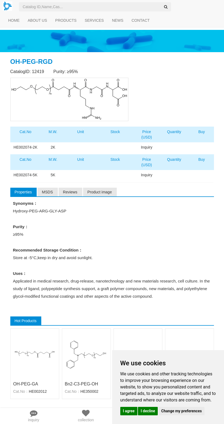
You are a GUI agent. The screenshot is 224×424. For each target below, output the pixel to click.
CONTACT (140, 20)
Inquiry (146, 147)
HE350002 (89, 391)
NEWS (117, 20)
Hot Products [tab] (26, 321)
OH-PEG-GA (25, 384)
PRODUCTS (66, 20)
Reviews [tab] (70, 192)
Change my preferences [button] (181, 411)
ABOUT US (37, 20)
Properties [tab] (23, 192)
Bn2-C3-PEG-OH (81, 384)
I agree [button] (129, 411)
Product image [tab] (99, 192)
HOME (14, 20)
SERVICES (94, 20)
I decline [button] (148, 411)
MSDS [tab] (47, 192)
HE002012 (38, 391)
